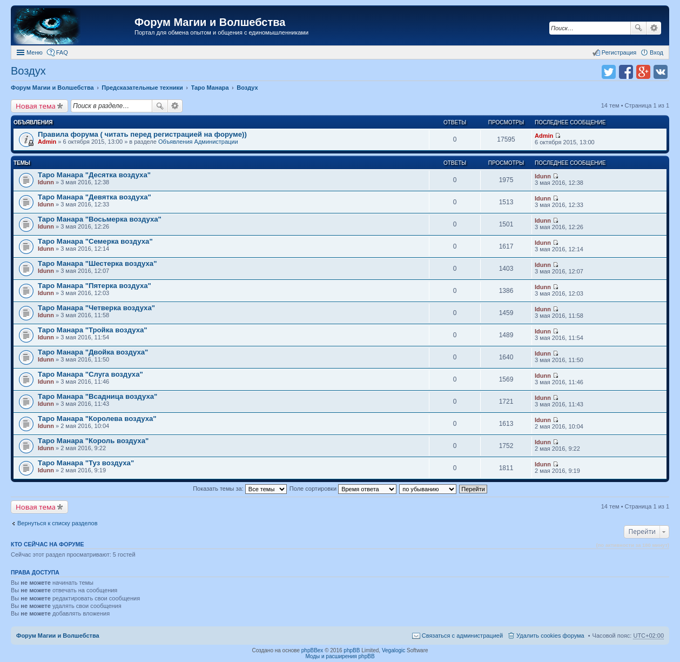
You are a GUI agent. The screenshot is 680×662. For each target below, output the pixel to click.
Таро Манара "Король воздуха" (93, 441)
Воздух (28, 71)
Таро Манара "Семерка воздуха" (95, 241)
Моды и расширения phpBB (339, 656)
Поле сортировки (342, 488)
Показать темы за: (240, 488)
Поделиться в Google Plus (643, 72)
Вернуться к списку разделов (57, 523)
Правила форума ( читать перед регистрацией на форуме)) (142, 134)
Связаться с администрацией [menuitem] (462, 635)
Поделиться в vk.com (661, 72)
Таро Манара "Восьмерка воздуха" (99, 219)
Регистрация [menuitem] (619, 52)
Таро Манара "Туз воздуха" (86, 463)
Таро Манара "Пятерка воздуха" (94, 286)
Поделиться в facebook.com (626, 72)
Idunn (46, 182)
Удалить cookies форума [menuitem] (550, 635)
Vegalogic (393, 650)
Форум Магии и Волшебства (209, 22)
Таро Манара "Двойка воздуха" (93, 352)
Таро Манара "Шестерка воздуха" (97, 263)
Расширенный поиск (654, 28)
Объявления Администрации (198, 141)
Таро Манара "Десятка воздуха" (94, 175)
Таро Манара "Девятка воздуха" (94, 197)
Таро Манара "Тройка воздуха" (92, 330)
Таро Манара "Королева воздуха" (97, 418)
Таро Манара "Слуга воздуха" (90, 374)
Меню (34, 52)
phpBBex (312, 650)
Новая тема (36, 106)
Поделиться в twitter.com (609, 72)
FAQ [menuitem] (62, 52)
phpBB (352, 650)
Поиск (638, 28)
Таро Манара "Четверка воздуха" (96, 308)
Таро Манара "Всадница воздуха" (97, 396)
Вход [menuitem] (656, 52)
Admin (47, 141)
